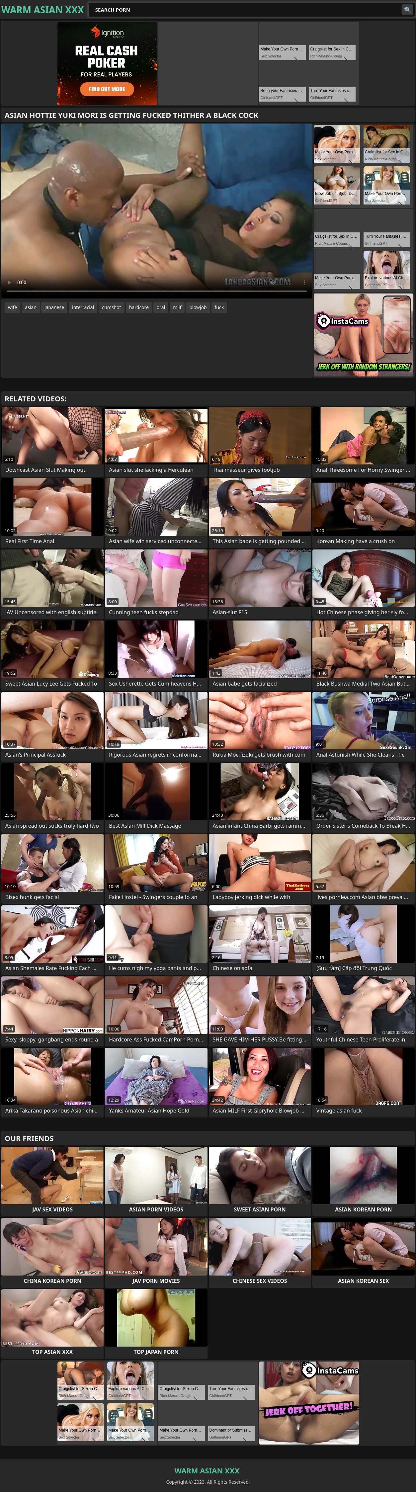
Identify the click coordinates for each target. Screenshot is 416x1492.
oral (161, 307)
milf (177, 307)
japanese (54, 307)
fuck (219, 307)
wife (12, 307)
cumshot (111, 307)
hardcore (139, 307)
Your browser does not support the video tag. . (156, 211)
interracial (83, 307)
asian (31, 307)
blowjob (198, 307)
